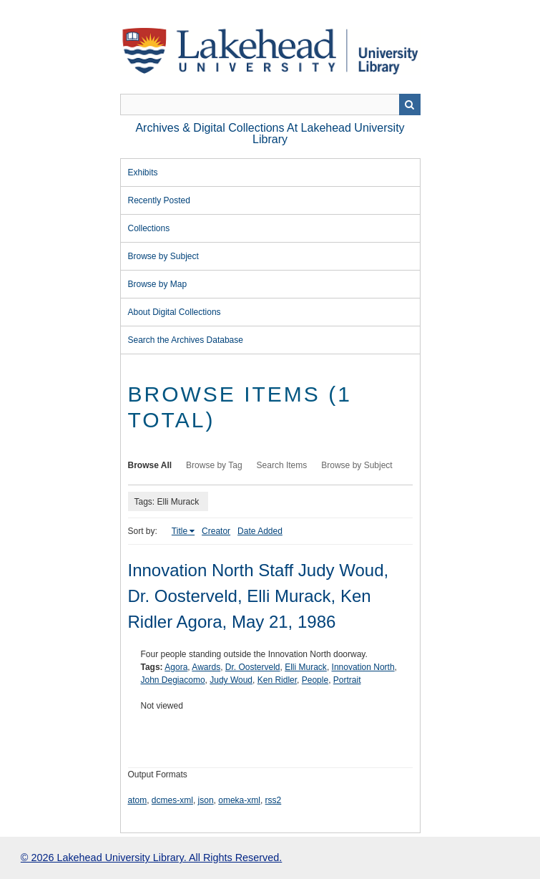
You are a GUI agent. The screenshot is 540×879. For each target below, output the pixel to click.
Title (179, 531)
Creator (216, 531)
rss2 (273, 800)
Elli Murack (306, 667)
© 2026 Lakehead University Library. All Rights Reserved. (151, 857)
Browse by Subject (163, 256)
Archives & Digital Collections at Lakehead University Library (269, 133)
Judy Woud (231, 680)
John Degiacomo (173, 680)
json (206, 800)
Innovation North (363, 667)
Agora (176, 667)
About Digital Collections (174, 312)
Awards (206, 667)
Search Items (282, 465)
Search (410, 104)
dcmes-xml (172, 800)
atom (137, 800)
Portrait (347, 680)
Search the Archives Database (185, 340)
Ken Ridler (277, 680)
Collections (149, 228)
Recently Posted (159, 200)
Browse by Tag (214, 465)
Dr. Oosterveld (252, 667)
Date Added (260, 531)
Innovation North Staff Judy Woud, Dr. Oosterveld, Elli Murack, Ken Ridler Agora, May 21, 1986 (258, 595)
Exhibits (143, 172)
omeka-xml (239, 800)
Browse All (150, 465)
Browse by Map (157, 284)
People (315, 680)
